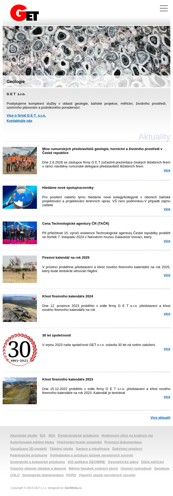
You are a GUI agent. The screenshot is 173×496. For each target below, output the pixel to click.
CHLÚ (15, 475)
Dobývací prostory (127, 449)
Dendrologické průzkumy (78, 435)
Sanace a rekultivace (93, 449)
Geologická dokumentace (43, 475)
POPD (71, 475)
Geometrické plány (123, 462)
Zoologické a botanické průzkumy (37, 462)
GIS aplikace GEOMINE (86, 462)
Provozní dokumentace (123, 442)
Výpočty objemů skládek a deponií (38, 468)
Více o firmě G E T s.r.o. (26, 115)
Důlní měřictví (152, 462)
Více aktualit (160, 418)
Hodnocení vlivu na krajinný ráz (127, 435)
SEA (51, 435)
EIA (43, 435)
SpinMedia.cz (73, 487)
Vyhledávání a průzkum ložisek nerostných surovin (91, 455)
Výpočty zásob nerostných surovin (107, 475)
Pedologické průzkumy (28, 455)
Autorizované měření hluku (32, 442)
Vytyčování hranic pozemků (79, 442)
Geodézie (161, 468)
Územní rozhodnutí (136, 468)
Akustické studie (23, 435)
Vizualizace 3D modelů (28, 449)
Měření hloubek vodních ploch (93, 468)
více (167, 170)
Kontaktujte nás (19, 121)
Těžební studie (61, 449)
